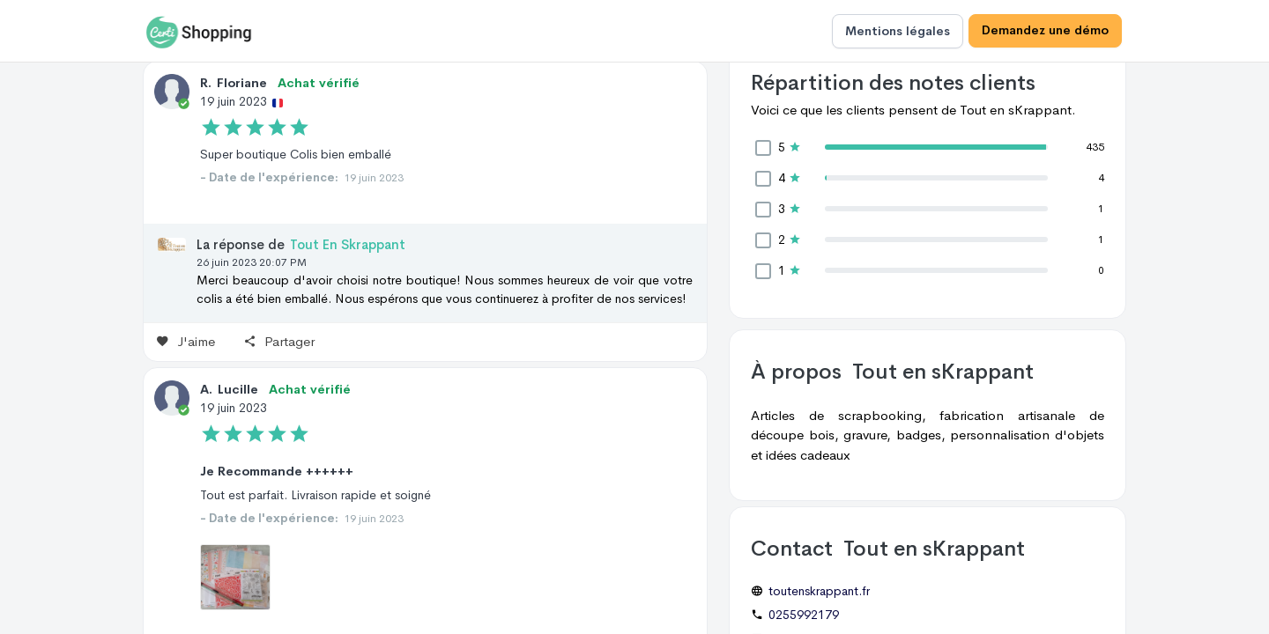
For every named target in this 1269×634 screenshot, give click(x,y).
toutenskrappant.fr (819, 591)
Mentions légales (897, 31)
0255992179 (803, 615)
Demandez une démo (1045, 31)
